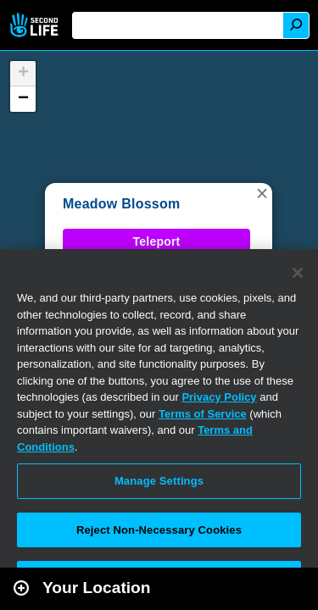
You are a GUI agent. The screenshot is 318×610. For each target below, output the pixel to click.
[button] (262, 193)
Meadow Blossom (122, 204)
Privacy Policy (218, 397)
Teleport (157, 241)
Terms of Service (203, 414)
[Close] (297, 272)
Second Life (36, 25)
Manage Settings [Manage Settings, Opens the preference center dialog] (159, 480)
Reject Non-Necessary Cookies (159, 530)
